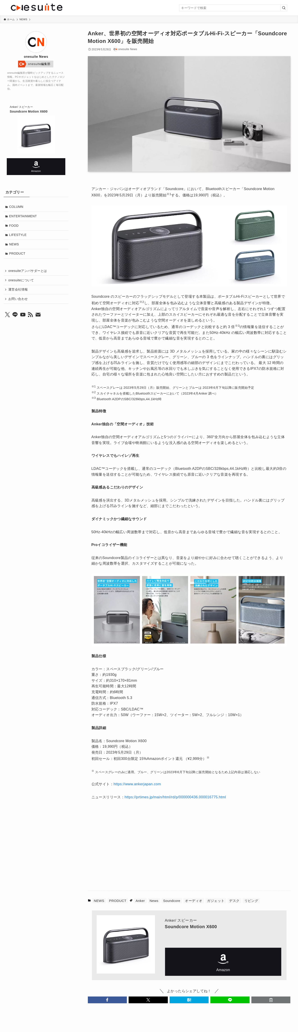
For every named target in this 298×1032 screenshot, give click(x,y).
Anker (140, 901)
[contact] (38, 315)
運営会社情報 (18, 289)
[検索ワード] (233, 7)
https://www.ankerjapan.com (137, 784)
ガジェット (215, 901)
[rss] (30, 315)
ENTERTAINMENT (23, 216)
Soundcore (171, 901)
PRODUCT (117, 901)
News (154, 901)
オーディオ (193, 901)
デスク (234, 901)
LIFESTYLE (18, 235)
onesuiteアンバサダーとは (27, 271)
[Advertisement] (143, 848)
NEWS (99, 901)
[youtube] (23, 315)
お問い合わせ (18, 299)
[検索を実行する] (283, 7)
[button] (107, 999)
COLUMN (16, 207)
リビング (251, 901)
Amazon (223, 962)
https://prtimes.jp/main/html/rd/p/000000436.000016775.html (175, 797)
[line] (15, 315)
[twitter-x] (7, 315)
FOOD (14, 225)
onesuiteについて (21, 280)
